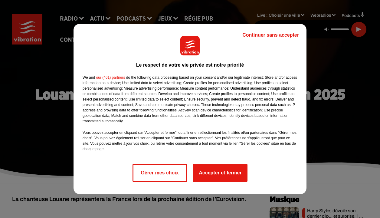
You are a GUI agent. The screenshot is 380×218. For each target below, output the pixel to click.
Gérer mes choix (160, 172)
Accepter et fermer (220, 172)
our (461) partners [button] (110, 77)
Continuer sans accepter (270, 35)
